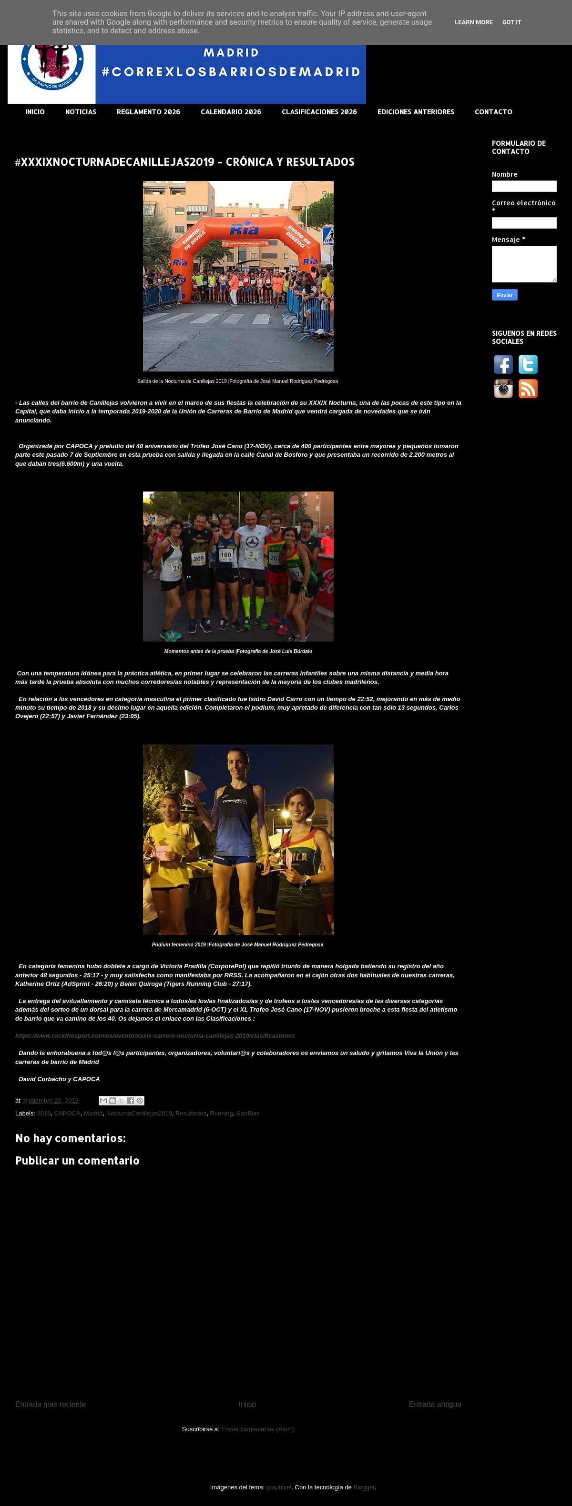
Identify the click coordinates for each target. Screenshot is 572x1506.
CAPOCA (67, 1113)
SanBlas (247, 1113)
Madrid (93, 1113)
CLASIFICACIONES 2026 (319, 112)
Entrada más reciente (50, 1404)
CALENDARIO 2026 (231, 112)
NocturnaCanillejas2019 (139, 1113)
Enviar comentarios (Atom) (258, 1429)
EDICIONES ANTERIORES (416, 112)
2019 (44, 1113)
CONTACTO (493, 112)
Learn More (474, 22)
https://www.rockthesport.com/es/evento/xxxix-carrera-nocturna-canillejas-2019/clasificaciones (155, 1035)
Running (221, 1113)
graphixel (279, 1487)
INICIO (35, 112)
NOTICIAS (80, 112)
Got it (511, 22)
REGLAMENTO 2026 (148, 112)
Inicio (247, 1404)
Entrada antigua (435, 1404)
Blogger (363, 1487)
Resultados (190, 1113)
